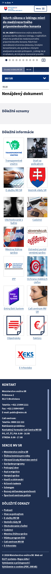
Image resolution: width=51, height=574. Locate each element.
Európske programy (14, 463)
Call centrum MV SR (14, 541)
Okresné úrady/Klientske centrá (20, 459)
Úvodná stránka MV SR (13, 69)
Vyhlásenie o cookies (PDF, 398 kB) (19, 566)
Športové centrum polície (17, 495)
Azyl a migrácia (12, 471)
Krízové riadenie (12, 483)
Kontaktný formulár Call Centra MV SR (21, 429)
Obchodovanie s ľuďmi (15, 525)
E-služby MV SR (11, 517)
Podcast (8, 510)
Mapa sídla (22, 558)
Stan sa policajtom (14, 513)
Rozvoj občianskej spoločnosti (20, 491)
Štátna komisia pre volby (17, 455)
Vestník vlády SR (12, 521)
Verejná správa (11, 475)
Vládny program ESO (14, 537)
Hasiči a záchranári (13, 479)
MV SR (28, 69)
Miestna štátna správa (15, 533)
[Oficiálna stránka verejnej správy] (9, 2)
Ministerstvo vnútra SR (16, 451)
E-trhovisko (10, 545)
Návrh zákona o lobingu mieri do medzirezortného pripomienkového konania (24, 22)
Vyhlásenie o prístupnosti (15, 562)
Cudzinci (8, 529)
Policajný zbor (11, 467)
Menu (40, 8)
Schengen (9, 487)
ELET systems (9, 558)
